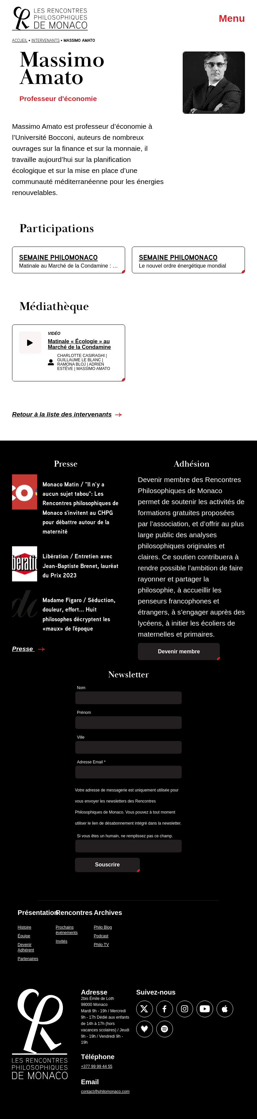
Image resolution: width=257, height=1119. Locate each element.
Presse (23, 648)
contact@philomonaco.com (105, 1091)
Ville (80, 737)
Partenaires (28, 958)
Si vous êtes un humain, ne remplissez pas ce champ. (125, 836)
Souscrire (107, 864)
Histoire (24, 927)
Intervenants (45, 40)
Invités (62, 941)
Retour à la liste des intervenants (62, 414)
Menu (232, 18)
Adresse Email (91, 762)
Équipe (24, 936)
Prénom (84, 712)
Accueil (19, 40)
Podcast (101, 936)
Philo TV (101, 944)
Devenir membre (179, 651)
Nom (81, 687)
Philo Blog (103, 927)
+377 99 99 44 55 (96, 1066)
